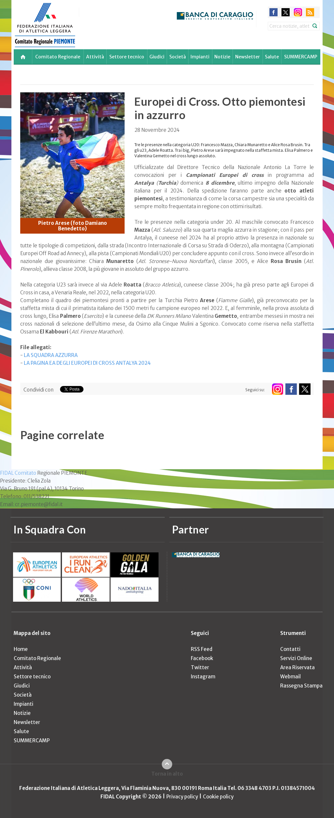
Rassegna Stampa (301, 686)
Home (21, 649)
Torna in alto (167, 774)
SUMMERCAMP (300, 57)
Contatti (290, 649)
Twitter (200, 667)
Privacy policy (182, 797)
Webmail (290, 676)
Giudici (156, 57)
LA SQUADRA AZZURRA (51, 355)
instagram (298, 12)
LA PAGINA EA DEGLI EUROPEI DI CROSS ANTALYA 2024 (87, 363)
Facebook (202, 658)
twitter (285, 12)
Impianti (199, 57)
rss (310, 12)
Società (177, 57)
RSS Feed (201, 649)
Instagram (203, 676)
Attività (95, 57)
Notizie (222, 57)
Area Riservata (297, 667)
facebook (273, 12)
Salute (272, 57)
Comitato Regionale (57, 57)
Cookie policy (218, 797)
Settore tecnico (126, 57)
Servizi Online (296, 658)
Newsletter (247, 57)
